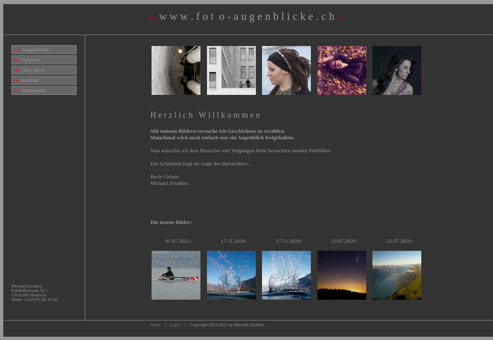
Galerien (27, 60)
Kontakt (26, 80)
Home (155, 324)
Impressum (30, 90)
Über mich (29, 70)
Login (175, 324)
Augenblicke (31, 49)
